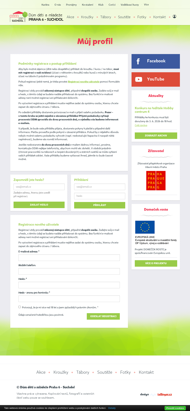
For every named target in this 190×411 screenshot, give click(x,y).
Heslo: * (22, 279)
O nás (57, 4)
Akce (70, 17)
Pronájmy (71, 4)
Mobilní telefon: (27, 265)
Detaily (112, 408)
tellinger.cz (165, 394)
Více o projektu (156, 263)
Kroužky (87, 17)
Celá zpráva (141, 125)
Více (146, 4)
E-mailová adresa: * (28, 251)
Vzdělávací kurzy (130, 4)
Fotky (141, 17)
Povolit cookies (175, 408)
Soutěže (124, 17)
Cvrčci (112, 4)
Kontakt (159, 17)
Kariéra (45, 4)
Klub (100, 4)
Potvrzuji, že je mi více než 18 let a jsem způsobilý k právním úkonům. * (58, 307)
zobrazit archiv (156, 135)
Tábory (105, 17)
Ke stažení (87, 4)
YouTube (155, 79)
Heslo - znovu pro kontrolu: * (34, 292)
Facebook (156, 61)
